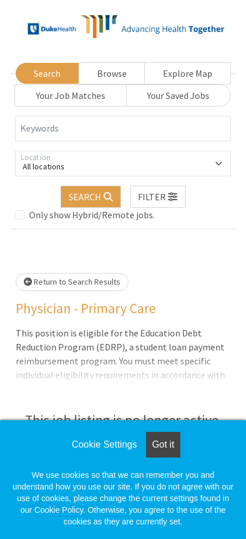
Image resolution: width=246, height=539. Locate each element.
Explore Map (187, 73)
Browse (112, 73)
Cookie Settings (104, 444)
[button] (158, 197)
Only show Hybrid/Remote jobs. (92, 215)
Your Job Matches (70, 95)
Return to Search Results (72, 281)
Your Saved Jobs (178, 95)
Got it (163, 444)
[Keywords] (123, 128)
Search (47, 73)
